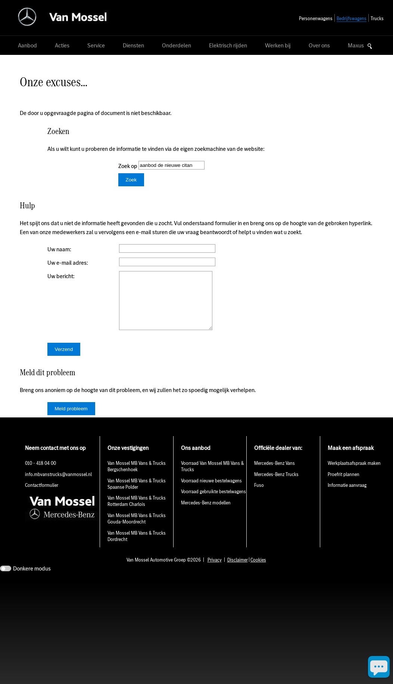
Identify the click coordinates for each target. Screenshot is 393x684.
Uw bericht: (61, 276)
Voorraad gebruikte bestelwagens (213, 503)
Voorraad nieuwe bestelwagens (211, 492)
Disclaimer (237, 571)
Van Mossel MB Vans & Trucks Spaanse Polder (136, 495)
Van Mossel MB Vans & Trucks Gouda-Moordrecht (136, 529)
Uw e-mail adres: (67, 263)
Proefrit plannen (343, 485)
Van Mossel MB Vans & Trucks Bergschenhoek (136, 477)
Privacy (215, 571)
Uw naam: (59, 249)
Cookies (258, 571)
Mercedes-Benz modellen (206, 514)
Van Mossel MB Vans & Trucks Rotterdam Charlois (136, 512)
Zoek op (128, 166)
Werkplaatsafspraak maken (354, 474)
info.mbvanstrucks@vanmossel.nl (58, 485)
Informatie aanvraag (347, 496)
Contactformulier (41, 496)
